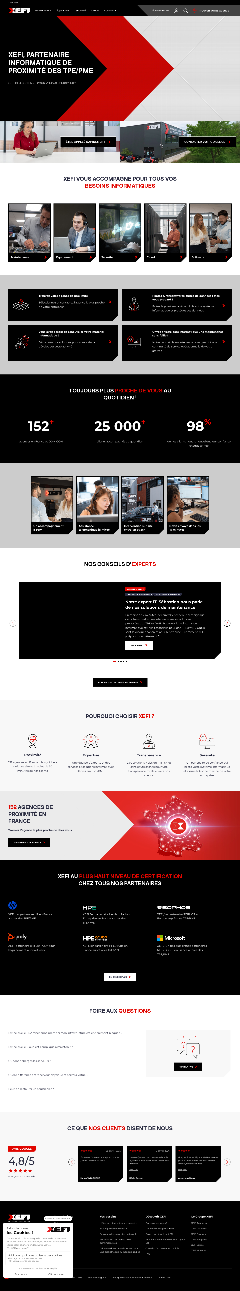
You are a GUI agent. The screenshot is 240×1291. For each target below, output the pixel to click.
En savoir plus (118, 977)
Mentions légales (97, 1278)
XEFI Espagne (198, 1234)
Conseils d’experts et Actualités (162, 1248)
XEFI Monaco (198, 1250)
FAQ (148, 1254)
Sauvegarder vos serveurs (113, 1228)
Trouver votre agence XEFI (160, 1228)
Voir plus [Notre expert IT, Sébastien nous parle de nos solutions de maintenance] (136, 645)
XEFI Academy (199, 1223)
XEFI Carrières (198, 1228)
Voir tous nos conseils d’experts (118, 682)
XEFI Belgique (199, 1239)
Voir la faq (186, 1067)
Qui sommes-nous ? (156, 1223)
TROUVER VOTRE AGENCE (27, 842)
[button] (114, 661)
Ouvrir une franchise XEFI (159, 1234)
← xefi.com (13, 3)
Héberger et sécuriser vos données (118, 1223)
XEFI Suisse (197, 1245)
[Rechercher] (185, 10)
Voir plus (133, 1169)
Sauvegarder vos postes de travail (118, 1234)
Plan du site (164, 1278)
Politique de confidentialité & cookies (132, 1278)
